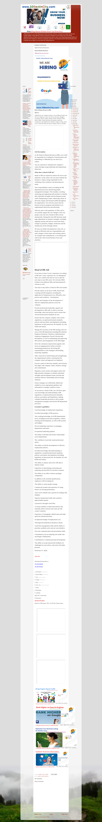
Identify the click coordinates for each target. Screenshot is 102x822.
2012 (73, 205)
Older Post (64, 814)
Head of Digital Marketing (75, 140)
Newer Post (38, 814)
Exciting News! (75, 142)
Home (51, 814)
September (75, 113)
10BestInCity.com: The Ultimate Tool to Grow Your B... (76, 149)
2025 (73, 103)
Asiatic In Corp (27, 272)
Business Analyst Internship (75, 173)
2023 (73, 106)
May (74, 120)
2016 (73, 203)
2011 (73, 207)
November (75, 109)
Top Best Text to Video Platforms (76, 169)
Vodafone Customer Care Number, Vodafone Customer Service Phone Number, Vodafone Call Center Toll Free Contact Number (27, 106)
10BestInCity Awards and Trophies (75, 189)
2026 (73, 101)
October (74, 111)
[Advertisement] (27, 63)
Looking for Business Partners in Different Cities (75, 182)
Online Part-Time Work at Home (76, 177)
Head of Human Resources (43, 776)
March (74, 123)
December (75, 108)
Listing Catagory (76, 186)
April (74, 121)
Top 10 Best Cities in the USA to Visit (75, 131)
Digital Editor (29, 177)
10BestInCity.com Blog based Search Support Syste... (76, 165)
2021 (73, 202)
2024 (73, 104)
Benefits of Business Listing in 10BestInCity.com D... (76, 155)
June (74, 118)
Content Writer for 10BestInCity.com (29, 91)
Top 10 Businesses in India (76, 195)
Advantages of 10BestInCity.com (76, 160)
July (74, 116)
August (74, 115)
